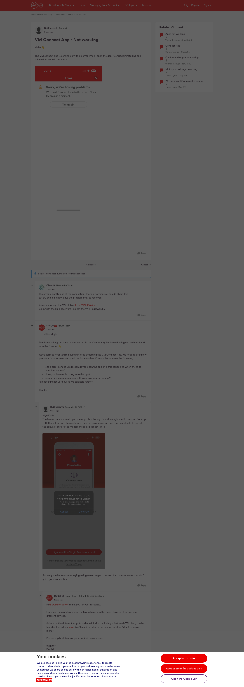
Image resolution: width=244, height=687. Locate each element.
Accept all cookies (184, 658)
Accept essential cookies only (184, 668)
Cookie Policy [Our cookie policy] (44, 680)
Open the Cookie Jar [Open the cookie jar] (184, 678)
